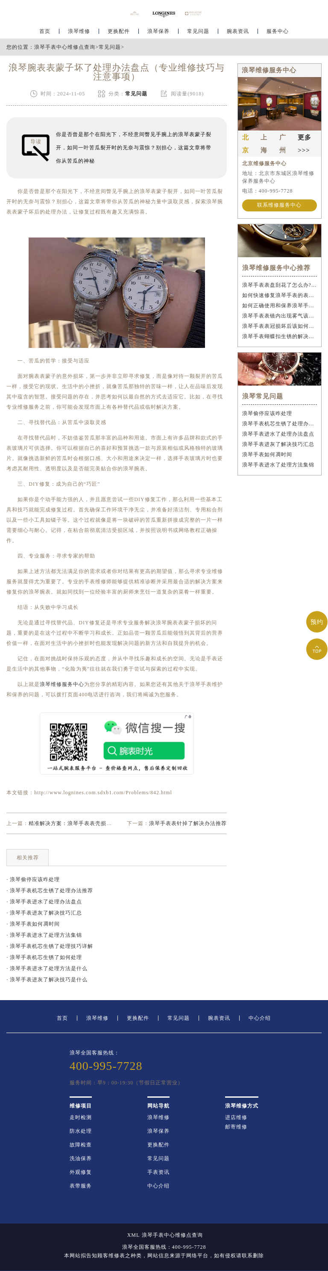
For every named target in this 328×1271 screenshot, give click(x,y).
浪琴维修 (79, 32)
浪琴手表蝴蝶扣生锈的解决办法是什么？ (279, 336)
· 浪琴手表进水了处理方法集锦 (44, 935)
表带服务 (81, 1185)
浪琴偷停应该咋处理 (267, 413)
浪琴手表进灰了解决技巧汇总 (278, 444)
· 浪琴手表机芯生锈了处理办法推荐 (49, 891)
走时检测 (81, 1117)
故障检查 (81, 1144)
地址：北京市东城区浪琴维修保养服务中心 (278, 177)
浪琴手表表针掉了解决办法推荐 (188, 823)
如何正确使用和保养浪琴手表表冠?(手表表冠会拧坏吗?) (279, 306)
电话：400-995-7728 (267, 191)
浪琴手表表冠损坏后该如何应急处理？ (279, 326)
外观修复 (81, 1172)
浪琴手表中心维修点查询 (64, 47)
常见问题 (198, 32)
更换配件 (119, 32)
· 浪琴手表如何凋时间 (33, 924)
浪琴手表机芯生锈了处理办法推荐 (279, 424)
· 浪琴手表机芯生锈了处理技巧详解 (49, 946)
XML (133, 1235)
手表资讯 (158, 1172)
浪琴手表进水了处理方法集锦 (278, 465)
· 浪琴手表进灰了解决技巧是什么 (47, 980)
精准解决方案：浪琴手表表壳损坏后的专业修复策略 (92, 823)
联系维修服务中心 (279, 205)
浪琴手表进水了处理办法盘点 (278, 434)
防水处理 (81, 1131)
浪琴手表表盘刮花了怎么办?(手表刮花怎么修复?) (279, 285)
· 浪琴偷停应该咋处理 (33, 879)
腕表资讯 (238, 32)
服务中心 (277, 32)
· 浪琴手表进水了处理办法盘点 (44, 902)
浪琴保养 (158, 32)
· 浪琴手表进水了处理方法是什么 (47, 968)
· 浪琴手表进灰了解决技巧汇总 (44, 913)
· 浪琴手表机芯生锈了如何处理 (44, 957)
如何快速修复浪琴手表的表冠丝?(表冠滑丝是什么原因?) (279, 295)
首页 (44, 32)
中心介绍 (260, 1018)
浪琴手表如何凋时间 (267, 454)
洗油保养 (81, 1158)
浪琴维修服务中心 (62, 684)
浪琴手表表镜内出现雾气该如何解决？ (279, 316)
